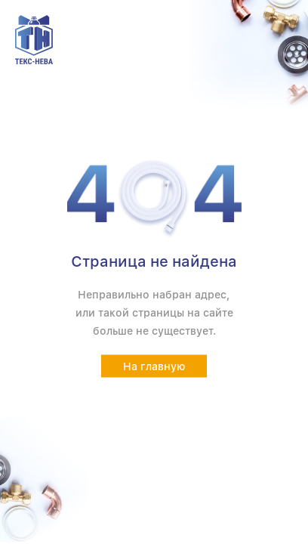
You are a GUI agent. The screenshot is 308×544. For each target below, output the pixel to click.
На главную (154, 366)
